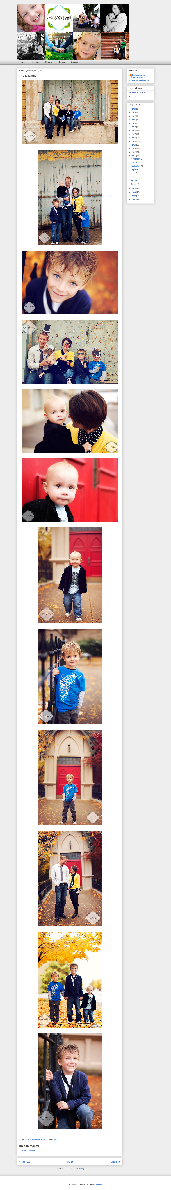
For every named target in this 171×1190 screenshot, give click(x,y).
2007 (134, 199)
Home (22, 62)
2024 (134, 109)
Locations (35, 62)
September (135, 166)
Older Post (115, 1162)
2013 (134, 148)
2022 (134, 116)
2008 (134, 196)
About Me (49, 62)
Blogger (98, 1185)
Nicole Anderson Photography (138, 76)
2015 (134, 141)
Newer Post (24, 1162)
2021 (134, 120)
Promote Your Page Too (136, 97)
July (133, 173)
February (135, 180)
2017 (134, 134)
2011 (134, 156)
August (134, 170)
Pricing (62, 62)
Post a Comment (28, 1150)
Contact (74, 62)
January (134, 184)
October (134, 162)
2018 (134, 130)
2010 (134, 189)
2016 (134, 138)
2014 (134, 145)
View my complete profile (139, 80)
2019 (134, 127)
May (133, 177)
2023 (134, 112)
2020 (134, 123)
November (135, 159)
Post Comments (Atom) (75, 1169)
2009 (134, 192)
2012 (134, 152)
